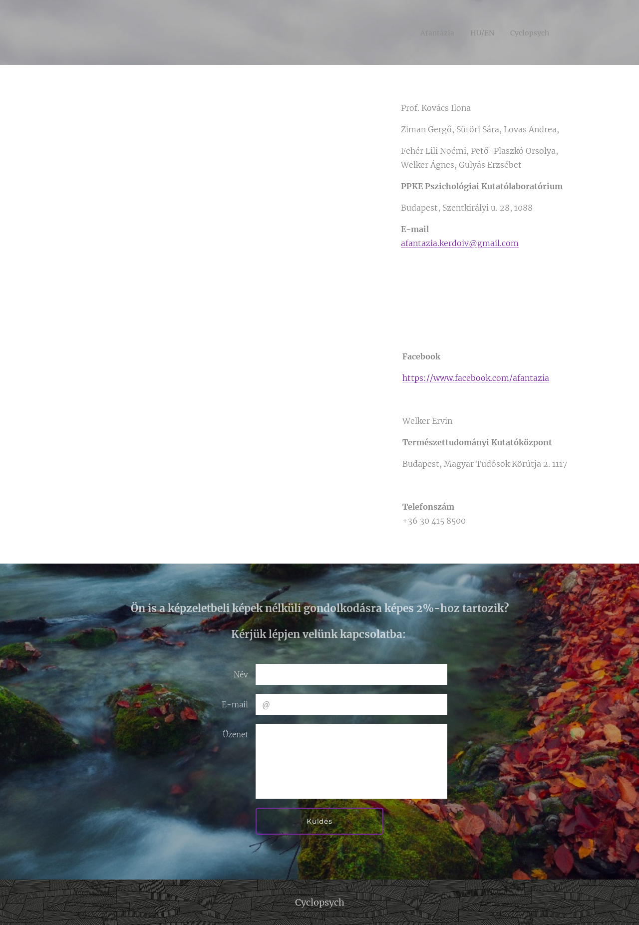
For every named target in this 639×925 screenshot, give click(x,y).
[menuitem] (429, 32)
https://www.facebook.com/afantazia (475, 378)
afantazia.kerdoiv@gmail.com (460, 243)
